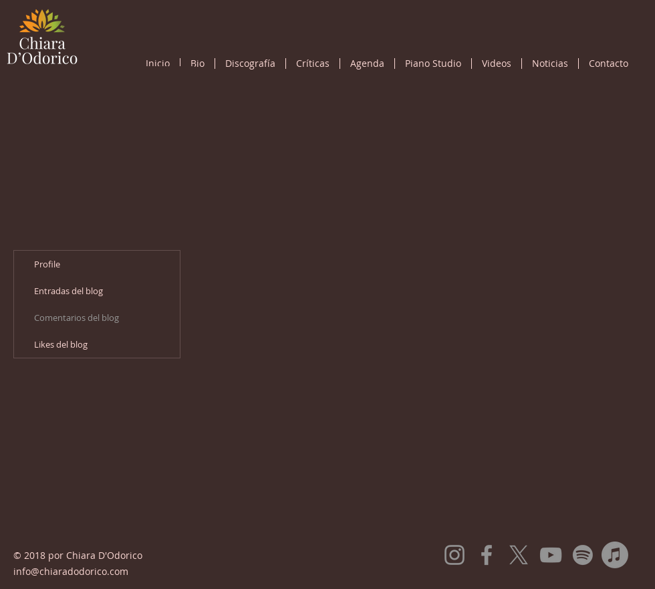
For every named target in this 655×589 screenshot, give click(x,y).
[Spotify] (582, 555)
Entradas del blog (68, 291)
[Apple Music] (615, 555)
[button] (250, 63)
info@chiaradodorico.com (70, 571)
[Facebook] (486, 555)
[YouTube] (550, 555)
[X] (518, 555)
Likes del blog (61, 344)
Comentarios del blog (76, 318)
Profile (47, 264)
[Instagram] (454, 555)
